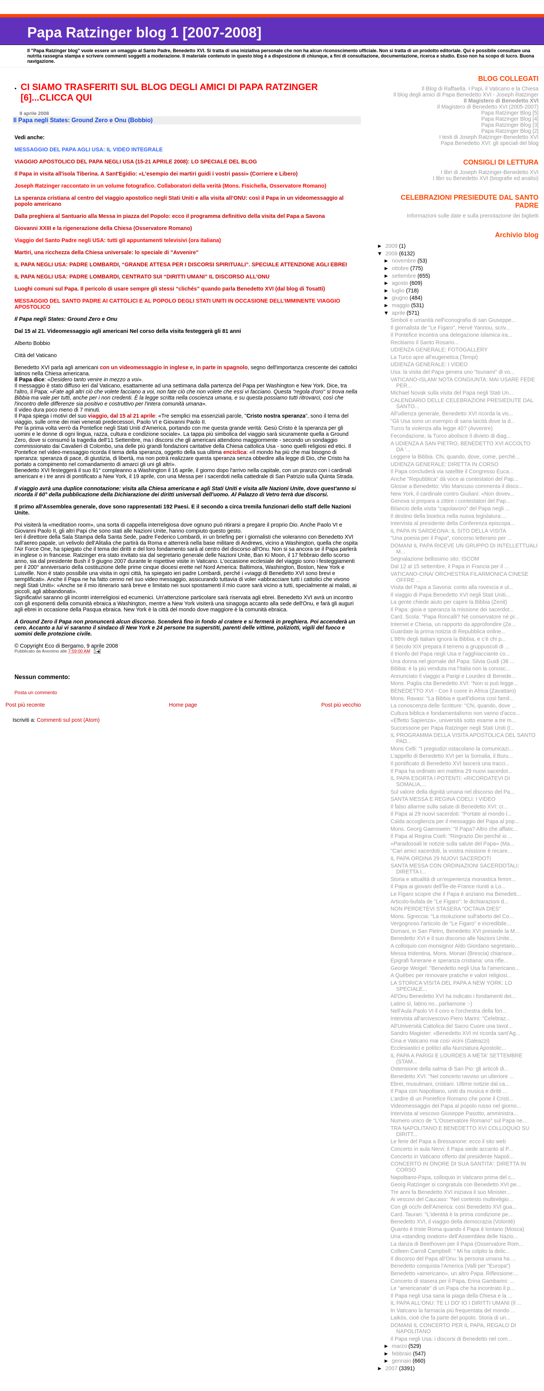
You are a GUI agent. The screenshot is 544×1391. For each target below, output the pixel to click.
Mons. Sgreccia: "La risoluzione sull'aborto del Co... (451, 916)
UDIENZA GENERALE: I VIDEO (429, 364)
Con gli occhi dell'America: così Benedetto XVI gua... (453, 1207)
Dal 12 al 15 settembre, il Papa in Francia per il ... (449, 566)
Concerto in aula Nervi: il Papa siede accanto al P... (451, 1149)
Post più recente (25, 705)
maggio (401, 305)
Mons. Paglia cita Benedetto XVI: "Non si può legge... (454, 683)
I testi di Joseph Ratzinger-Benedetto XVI (489, 137)
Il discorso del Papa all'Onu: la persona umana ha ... (453, 1259)
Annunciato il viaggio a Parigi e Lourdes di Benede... (453, 676)
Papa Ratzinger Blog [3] (510, 125)
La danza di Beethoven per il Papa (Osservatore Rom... (456, 1244)
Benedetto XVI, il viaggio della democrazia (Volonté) (452, 1221)
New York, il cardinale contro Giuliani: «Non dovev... (452, 494)
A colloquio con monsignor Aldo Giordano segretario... (454, 946)
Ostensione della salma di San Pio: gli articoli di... (449, 1069)
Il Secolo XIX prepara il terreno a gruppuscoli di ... (449, 646)
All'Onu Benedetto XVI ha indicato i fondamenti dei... (453, 996)
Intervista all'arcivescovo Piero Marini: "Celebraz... (450, 1018)
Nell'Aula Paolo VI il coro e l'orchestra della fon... (448, 1011)
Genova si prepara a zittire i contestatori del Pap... (450, 501)
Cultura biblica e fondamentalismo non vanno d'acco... (455, 713)
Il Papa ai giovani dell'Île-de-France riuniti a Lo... (447, 886)
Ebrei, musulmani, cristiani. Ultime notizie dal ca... (449, 1084)
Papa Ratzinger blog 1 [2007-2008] (144, 32)
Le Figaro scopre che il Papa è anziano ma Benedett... (455, 894)
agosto (401, 283)
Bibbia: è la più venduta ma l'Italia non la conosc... (450, 668)
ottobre (401, 268)
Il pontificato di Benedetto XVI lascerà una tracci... (450, 763)
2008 (392, 253)
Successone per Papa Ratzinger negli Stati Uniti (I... (452, 728)
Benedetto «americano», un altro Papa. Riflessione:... (454, 1273)
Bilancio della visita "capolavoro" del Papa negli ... (450, 508)
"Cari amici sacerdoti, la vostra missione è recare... (451, 851)
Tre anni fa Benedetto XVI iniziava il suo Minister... (450, 1192)
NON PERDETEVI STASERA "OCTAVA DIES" (445, 909)
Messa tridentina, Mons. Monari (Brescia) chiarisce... (453, 953)
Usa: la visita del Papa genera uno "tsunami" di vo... (452, 372)
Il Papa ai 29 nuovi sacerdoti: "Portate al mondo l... (450, 814)
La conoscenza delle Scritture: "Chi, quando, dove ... (453, 705)
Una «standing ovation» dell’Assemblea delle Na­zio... (454, 1236)
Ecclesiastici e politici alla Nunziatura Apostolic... (448, 1048)
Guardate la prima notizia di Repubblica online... (447, 631)
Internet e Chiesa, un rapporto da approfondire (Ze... (453, 624)
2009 (392, 246)
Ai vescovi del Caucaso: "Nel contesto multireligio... (451, 1199)
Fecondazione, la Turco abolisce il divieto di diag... (450, 436)
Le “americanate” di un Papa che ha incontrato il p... (452, 1288)
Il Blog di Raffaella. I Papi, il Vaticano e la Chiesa (479, 88)
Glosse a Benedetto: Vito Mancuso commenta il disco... (456, 486)
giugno (401, 298)
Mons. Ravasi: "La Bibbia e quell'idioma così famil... (452, 698)
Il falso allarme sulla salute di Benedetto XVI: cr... (449, 807)
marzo (400, 1346)
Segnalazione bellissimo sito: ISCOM (434, 559)
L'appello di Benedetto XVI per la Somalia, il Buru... (451, 756)
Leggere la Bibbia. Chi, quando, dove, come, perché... (454, 457)
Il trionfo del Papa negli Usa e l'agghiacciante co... (450, 654)
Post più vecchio (341, 705)
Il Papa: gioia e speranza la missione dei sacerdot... (452, 609)
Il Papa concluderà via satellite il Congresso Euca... (451, 471)
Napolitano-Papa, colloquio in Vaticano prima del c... (452, 1177)
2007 (392, 1368)
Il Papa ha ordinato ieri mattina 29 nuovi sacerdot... (451, 771)
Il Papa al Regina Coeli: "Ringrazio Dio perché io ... (451, 836)
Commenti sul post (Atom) (68, 720)
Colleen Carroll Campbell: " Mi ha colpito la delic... (450, 1251)
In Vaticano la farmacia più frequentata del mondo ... (452, 1310)
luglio (399, 291)
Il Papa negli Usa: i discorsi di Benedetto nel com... (451, 1339)
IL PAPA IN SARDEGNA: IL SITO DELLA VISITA (448, 531)
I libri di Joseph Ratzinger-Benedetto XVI (490, 172)
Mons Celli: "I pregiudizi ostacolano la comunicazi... (451, 749)
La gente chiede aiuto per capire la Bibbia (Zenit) (448, 602)
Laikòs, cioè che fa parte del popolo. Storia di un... (450, 1318)
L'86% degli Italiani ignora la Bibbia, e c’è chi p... (448, 639)
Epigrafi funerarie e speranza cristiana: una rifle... (449, 960)
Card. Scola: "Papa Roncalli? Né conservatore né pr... (454, 617)
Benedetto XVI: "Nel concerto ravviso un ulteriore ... (452, 1076)
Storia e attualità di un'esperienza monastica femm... (453, 879)
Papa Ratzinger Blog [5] (510, 113)
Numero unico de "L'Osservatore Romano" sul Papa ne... (458, 1120)
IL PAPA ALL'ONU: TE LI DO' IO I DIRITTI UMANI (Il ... (455, 1303)
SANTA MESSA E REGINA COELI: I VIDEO (443, 799)
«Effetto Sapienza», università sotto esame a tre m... (453, 720)
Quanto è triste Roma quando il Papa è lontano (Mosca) (457, 1229)
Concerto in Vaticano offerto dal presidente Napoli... (452, 1156)
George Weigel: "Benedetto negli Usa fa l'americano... (454, 968)
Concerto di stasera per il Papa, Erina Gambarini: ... (452, 1281)
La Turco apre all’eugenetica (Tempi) (434, 357)
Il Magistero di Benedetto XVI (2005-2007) (487, 107)
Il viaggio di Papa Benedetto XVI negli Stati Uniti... (450, 595)
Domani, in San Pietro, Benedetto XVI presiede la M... (454, 931)
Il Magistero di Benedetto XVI (501, 101)
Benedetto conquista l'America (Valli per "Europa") (450, 1266)
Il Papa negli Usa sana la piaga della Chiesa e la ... (451, 1296)
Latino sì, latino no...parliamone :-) (431, 1004)
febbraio (402, 1354)
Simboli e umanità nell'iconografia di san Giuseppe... (453, 320)
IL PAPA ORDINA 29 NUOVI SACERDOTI (440, 858)
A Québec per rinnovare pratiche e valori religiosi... (450, 975)
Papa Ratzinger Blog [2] (510, 131)
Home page (183, 705)
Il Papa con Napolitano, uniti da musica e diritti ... (448, 1091)
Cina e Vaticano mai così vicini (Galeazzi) (440, 1041)
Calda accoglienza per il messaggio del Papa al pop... (454, 821)
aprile (399, 313)
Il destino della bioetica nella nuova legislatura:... (448, 516)
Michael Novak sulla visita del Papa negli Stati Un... (451, 393)
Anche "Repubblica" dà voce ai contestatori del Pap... (454, 479)
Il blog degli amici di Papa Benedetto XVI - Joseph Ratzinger (466, 95)
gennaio (402, 1361)
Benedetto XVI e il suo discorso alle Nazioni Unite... (451, 938)
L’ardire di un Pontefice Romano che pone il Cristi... (451, 1099)
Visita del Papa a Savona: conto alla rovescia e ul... (451, 587)
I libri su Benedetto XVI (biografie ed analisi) (485, 178)
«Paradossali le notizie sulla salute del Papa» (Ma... (452, 844)
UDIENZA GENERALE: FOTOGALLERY (439, 350)
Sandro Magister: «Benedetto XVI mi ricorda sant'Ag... (455, 1033)
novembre (405, 261)
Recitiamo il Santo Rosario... (424, 342)
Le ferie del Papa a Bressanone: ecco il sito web (448, 1141)
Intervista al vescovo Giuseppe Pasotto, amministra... (454, 1113)
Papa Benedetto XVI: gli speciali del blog (490, 143)
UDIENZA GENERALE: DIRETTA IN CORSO (444, 464)
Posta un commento (35, 692)
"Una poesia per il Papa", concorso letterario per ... (451, 538)
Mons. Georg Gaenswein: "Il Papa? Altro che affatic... (454, 829)
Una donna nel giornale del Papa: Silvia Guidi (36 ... (452, 661)
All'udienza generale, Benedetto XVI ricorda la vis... (451, 413)
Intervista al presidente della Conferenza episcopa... (452, 523)
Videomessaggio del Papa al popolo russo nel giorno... (455, 1106)
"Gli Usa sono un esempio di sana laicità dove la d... (452, 421)
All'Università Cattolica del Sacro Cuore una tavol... (451, 1026)
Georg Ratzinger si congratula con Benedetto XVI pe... (455, 1184)
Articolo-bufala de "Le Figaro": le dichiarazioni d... (449, 901)
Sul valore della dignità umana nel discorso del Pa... (452, 792)
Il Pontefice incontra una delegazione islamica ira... (451, 335)
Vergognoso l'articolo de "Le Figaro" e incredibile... (450, 923)
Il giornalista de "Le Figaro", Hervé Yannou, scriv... (450, 328)
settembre (405, 276)
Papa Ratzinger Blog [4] (510, 119)
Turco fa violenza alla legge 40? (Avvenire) (441, 428)
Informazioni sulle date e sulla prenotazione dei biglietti (473, 216)
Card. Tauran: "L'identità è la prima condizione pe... (451, 1214)
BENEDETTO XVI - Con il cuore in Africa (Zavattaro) (453, 691)
